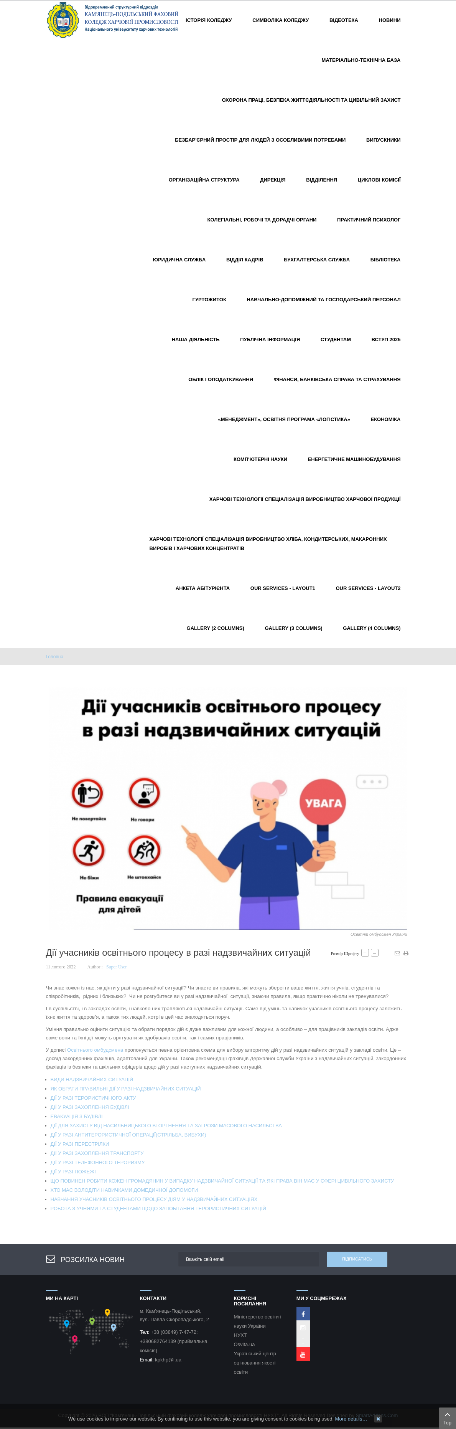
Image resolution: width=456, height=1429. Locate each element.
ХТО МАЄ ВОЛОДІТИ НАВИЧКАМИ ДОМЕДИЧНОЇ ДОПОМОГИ (124, 1190)
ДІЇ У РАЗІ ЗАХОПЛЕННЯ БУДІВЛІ (90, 1107)
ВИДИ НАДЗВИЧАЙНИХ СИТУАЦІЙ (92, 1079)
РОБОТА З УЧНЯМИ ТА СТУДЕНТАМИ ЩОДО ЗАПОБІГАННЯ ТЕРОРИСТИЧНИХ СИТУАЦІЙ (158, 1208)
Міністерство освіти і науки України (258, 1321)
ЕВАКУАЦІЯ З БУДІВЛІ (77, 1116)
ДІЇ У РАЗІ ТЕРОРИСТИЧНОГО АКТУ (93, 1098)
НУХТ (240, 1335)
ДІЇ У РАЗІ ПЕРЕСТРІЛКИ (80, 1144)
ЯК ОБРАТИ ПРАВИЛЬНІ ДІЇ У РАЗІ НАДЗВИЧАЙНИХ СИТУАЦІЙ (126, 1089)
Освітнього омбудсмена (95, 1050)
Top (447, 1417)
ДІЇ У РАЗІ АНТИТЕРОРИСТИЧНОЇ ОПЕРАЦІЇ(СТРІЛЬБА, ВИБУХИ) (128, 1135)
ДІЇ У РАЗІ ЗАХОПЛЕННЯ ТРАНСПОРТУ (97, 1153)
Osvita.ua (244, 1344)
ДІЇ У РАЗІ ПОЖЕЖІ (73, 1172)
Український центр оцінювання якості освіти (255, 1363)
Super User (116, 967)
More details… (351, 1419)
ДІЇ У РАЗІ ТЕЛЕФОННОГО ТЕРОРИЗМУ (98, 1162)
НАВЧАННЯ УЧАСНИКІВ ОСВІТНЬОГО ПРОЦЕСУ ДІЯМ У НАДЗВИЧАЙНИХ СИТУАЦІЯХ (154, 1199)
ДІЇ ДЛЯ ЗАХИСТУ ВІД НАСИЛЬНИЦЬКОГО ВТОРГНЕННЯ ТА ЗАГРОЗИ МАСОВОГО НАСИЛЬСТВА (166, 1125)
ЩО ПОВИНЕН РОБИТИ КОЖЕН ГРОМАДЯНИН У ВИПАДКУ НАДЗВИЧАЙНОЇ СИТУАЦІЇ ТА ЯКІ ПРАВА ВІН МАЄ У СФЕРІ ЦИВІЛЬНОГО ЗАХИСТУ (222, 1181)
